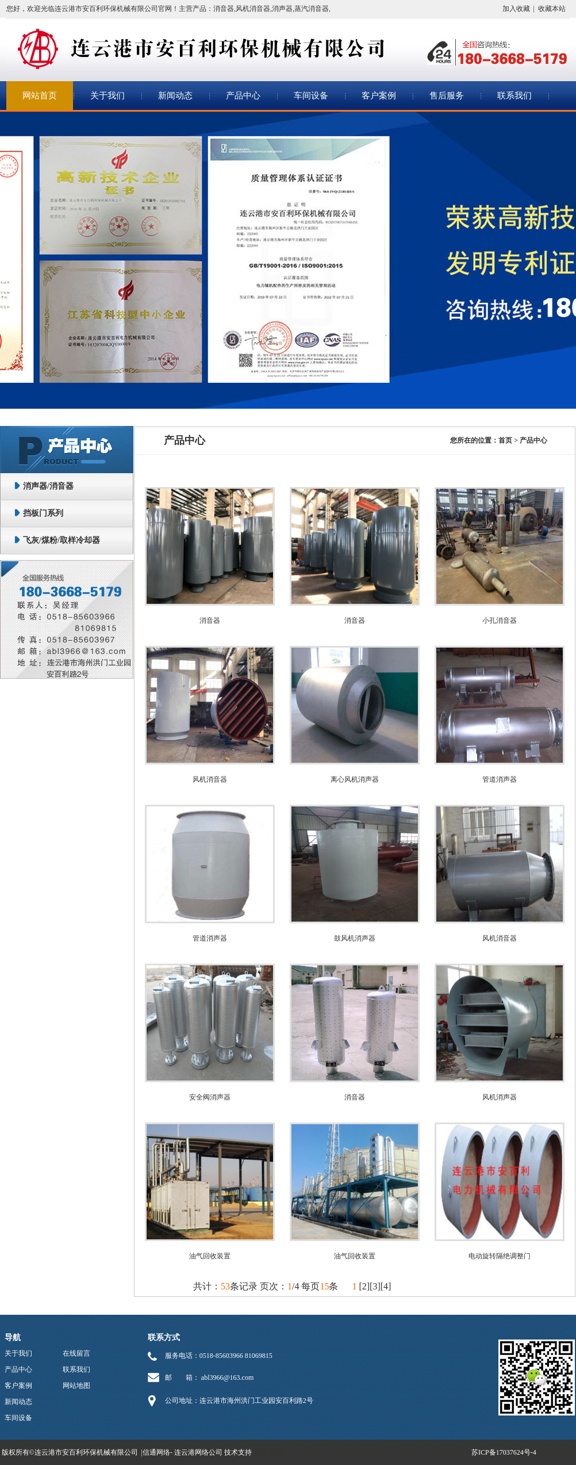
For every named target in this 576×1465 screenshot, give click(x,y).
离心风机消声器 (355, 779)
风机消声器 (499, 1097)
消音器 (223, 9)
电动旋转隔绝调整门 (500, 1256)
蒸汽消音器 (311, 9)
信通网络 (156, 1452)
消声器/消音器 (48, 486)
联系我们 (514, 95)
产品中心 (243, 95)
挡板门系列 (43, 513)
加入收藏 (516, 9)
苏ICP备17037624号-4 (503, 1452)
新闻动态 (175, 95)
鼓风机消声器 (354, 938)
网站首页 (39, 95)
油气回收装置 (210, 1256)
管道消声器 (499, 779)
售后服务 (446, 95)
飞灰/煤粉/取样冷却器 (61, 540)
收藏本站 (552, 9)
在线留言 (76, 1353)
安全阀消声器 (210, 1097)
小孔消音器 (499, 621)
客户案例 (379, 95)
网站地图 (76, 1386)
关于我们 (107, 95)
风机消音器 (253, 9)
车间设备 (311, 95)
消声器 (282, 9)
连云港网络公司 (198, 1452)
